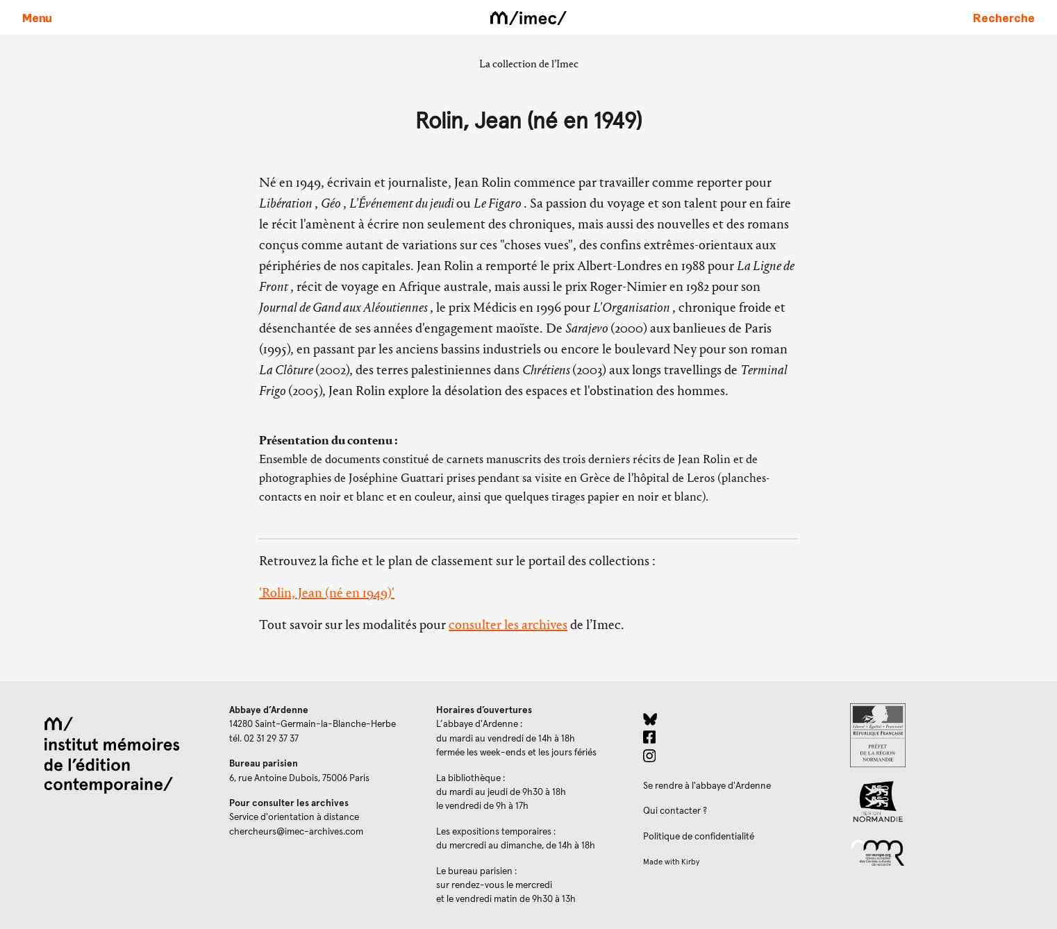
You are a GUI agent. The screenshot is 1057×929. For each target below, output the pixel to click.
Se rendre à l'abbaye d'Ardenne (707, 786)
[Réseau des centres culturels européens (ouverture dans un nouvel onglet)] (942, 852)
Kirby (690, 862)
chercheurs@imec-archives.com (296, 832)
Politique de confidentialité (698, 837)
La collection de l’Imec (529, 63)
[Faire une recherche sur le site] (1004, 17)
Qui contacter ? (675, 811)
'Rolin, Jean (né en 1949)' (326, 593)
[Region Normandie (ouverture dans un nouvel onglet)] (942, 801)
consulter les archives (508, 625)
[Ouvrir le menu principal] (37, 17)
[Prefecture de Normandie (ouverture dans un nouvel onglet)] (942, 735)
